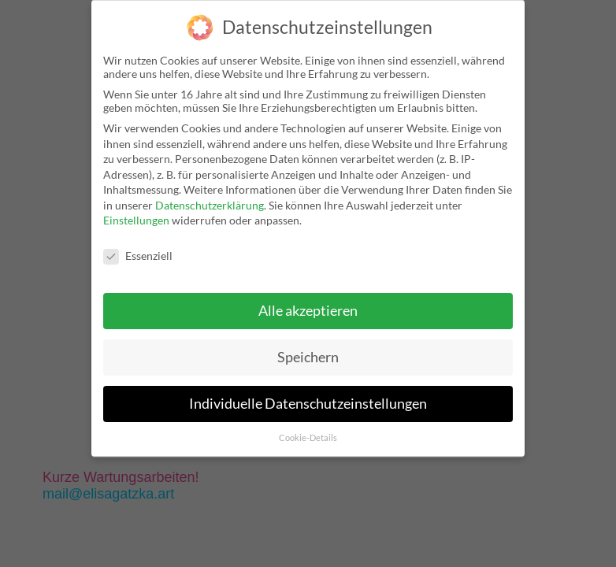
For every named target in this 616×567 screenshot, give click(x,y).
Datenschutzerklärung (209, 205)
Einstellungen (136, 220)
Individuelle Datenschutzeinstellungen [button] (308, 403)
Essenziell (138, 255)
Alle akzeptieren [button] (308, 310)
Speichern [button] (308, 357)
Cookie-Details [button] (308, 438)
